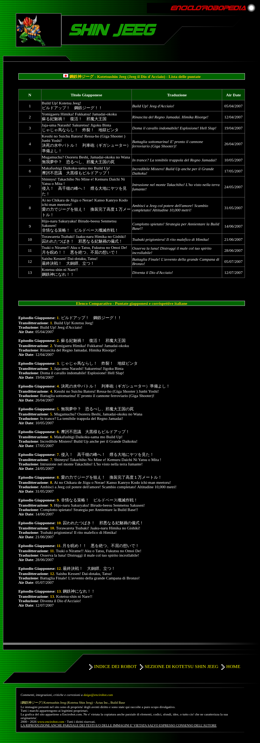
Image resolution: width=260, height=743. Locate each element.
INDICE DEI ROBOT (115, 666)
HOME (233, 666)
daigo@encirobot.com (98, 695)
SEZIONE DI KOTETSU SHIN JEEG (182, 666)
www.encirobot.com (50, 722)
